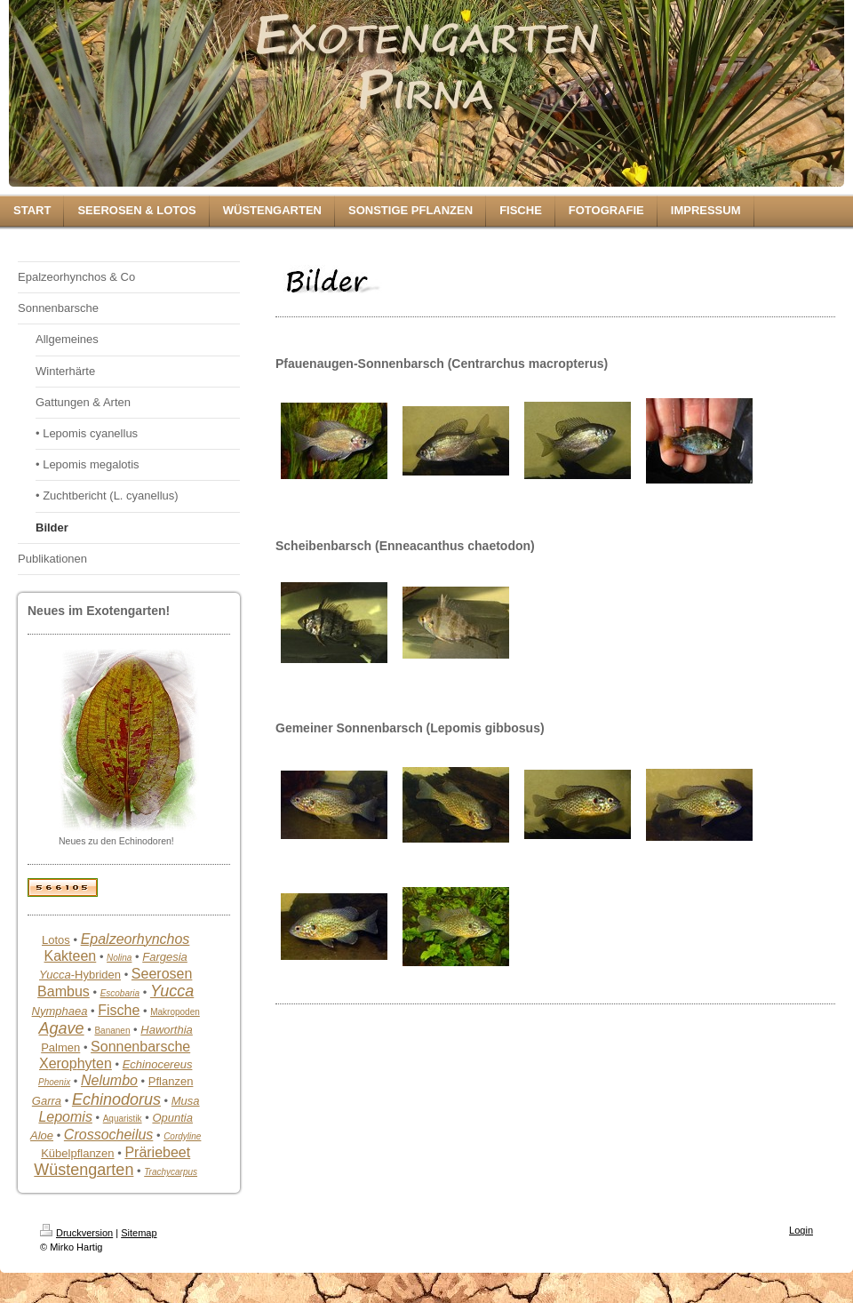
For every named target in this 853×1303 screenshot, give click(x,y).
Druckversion (76, 1232)
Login (801, 1230)
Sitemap (138, 1232)
